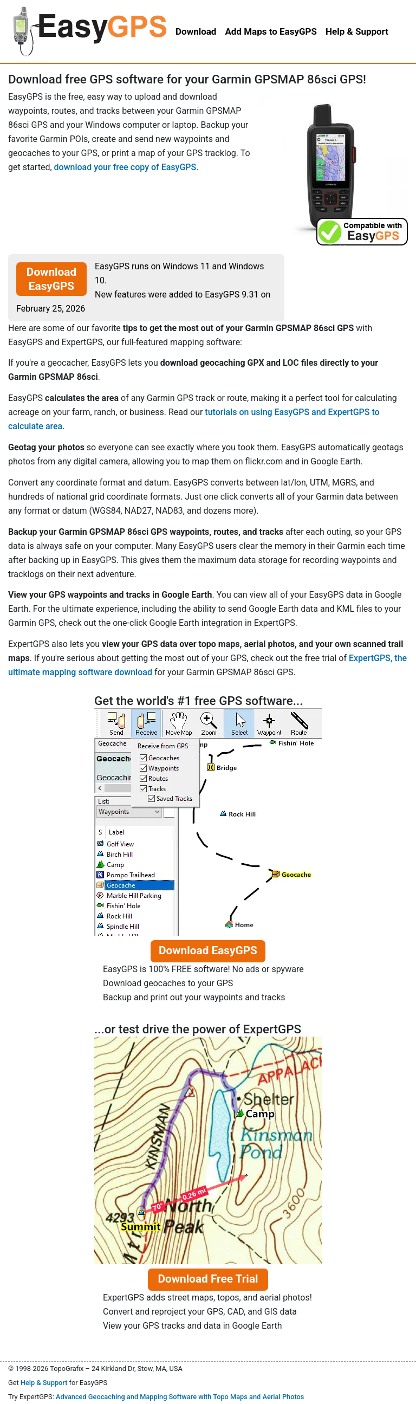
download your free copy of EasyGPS (125, 167)
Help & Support (44, 1383)
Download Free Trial (208, 1278)
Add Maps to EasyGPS (271, 31)
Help (357, 31)
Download (196, 31)
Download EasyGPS (51, 279)
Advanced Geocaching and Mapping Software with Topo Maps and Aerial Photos (180, 1397)
